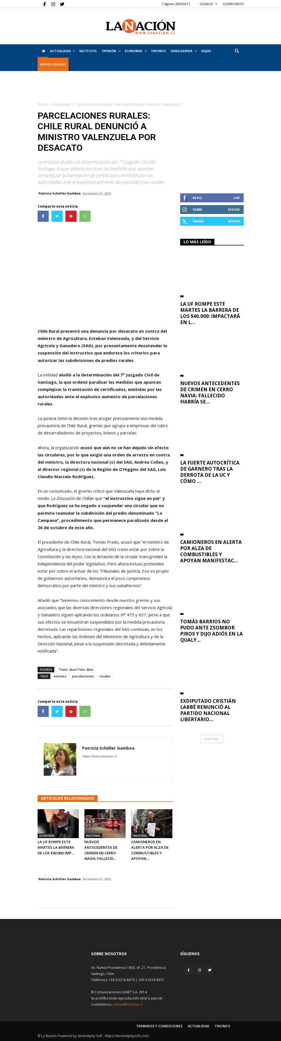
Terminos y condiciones (159, 1026)
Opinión (111, 51)
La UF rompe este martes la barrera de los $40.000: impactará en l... (210, 313)
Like (236, 198)
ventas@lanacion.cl (128, 1004)
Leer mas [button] (211, 738)
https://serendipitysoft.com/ (127, 1035)
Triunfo (158, 51)
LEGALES (209, 4)
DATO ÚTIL (88, 51)
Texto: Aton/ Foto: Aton (76, 669)
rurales (105, 676)
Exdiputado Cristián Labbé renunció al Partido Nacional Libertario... (208, 710)
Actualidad (62, 51)
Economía (136, 51)
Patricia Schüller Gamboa (59, 193)
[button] (237, 50)
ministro (60, 676)
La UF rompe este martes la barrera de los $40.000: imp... (56, 847)
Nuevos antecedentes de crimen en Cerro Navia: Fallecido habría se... (210, 392)
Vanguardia (184, 51)
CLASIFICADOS (233, 4)
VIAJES (206, 51)
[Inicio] (43, 51)
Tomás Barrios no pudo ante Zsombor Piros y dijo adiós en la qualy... (211, 630)
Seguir (234, 209)
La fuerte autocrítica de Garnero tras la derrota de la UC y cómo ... (210, 471)
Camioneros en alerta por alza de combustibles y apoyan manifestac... (211, 551)
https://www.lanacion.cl (99, 756)
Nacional (93, 836)
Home (42, 104)
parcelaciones (83, 676)
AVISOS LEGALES (53, 64)
